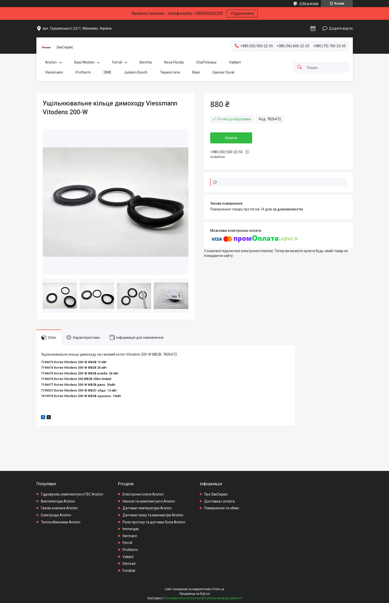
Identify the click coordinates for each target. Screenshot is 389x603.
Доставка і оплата (219, 501)
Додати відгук (341, 28)
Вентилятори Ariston (58, 501)
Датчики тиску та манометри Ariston (153, 515)
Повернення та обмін (221, 508)
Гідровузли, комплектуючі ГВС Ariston (72, 494)
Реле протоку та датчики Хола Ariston (154, 522)
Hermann (130, 536)
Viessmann (54, 72)
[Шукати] (299, 67)
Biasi (196, 72)
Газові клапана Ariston (59, 508)
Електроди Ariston (56, 515)
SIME (107, 72)
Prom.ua (218, 589)
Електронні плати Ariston (143, 494)
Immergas (131, 529)
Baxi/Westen (84, 62)
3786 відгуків (308, 3)
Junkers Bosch (135, 72)
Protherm (83, 72)
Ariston (51, 62)
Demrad (129, 564)
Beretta (146, 62)
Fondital (129, 571)
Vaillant (235, 62)
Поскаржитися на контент (182, 598)
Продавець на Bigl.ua (194, 593)
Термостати (170, 72)
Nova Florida (174, 62)
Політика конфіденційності (222, 598)
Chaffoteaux (206, 62)
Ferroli (117, 62)
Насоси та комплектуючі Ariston (149, 501)
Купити (231, 138)
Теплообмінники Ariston (60, 522)
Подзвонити (242, 13)
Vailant (128, 557)
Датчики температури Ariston (147, 508)
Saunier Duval (223, 72)
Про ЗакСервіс (216, 494)
